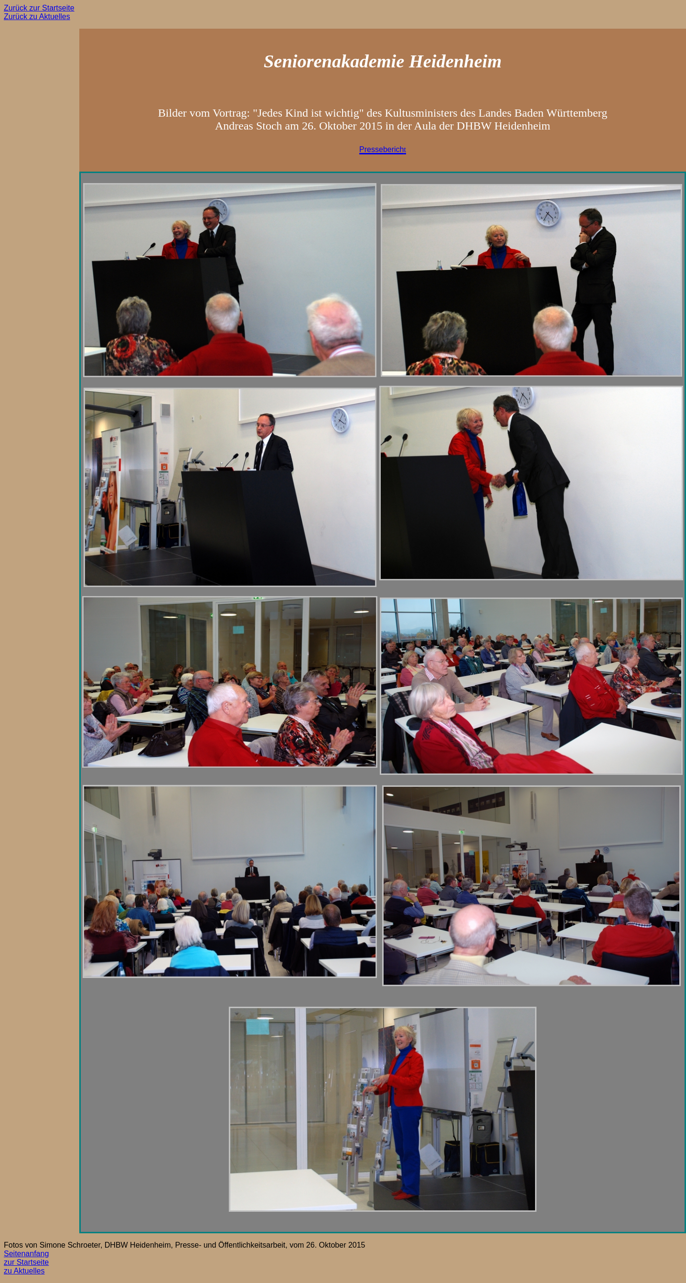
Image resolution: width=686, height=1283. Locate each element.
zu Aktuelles (24, 1271)
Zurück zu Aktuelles (37, 16)
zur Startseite (26, 1262)
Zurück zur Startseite (39, 8)
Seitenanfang (26, 1254)
